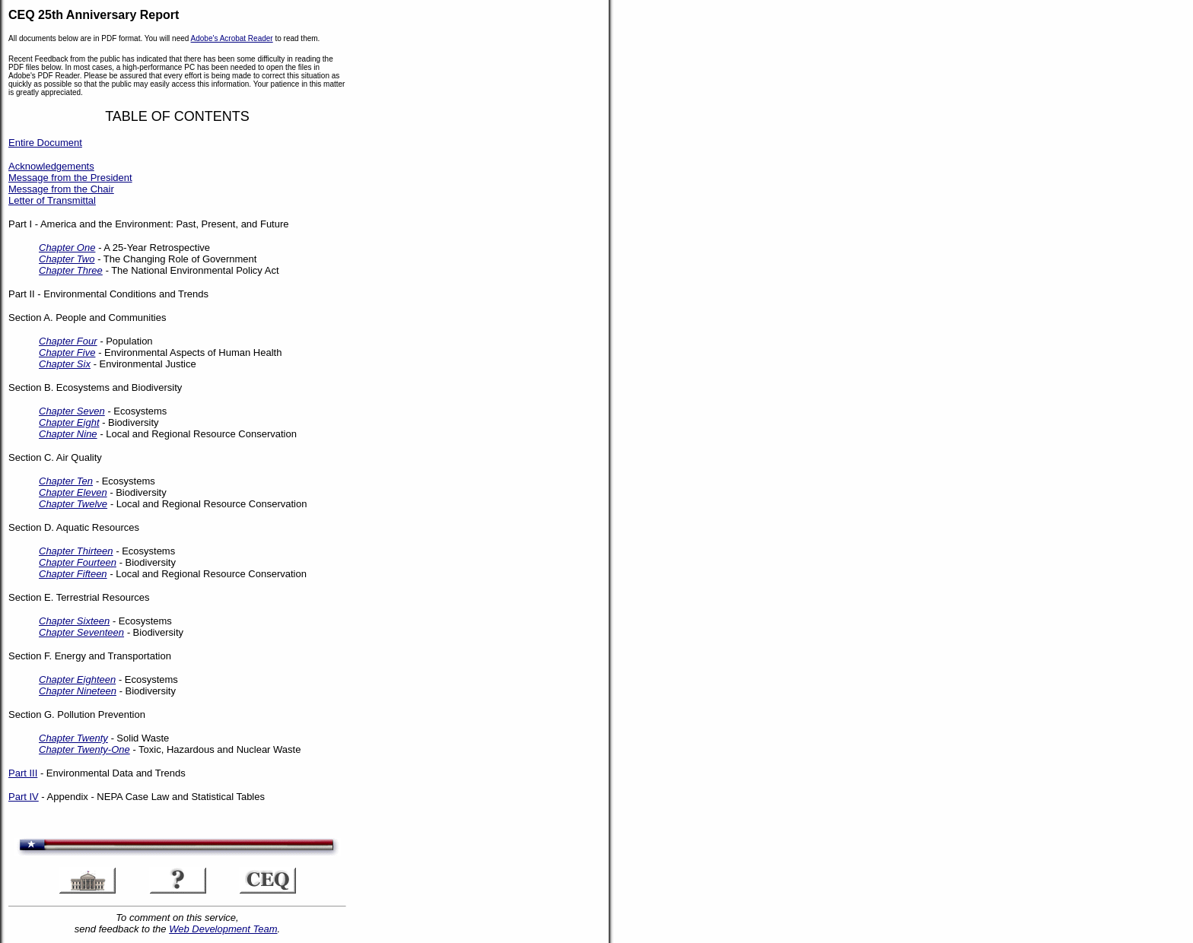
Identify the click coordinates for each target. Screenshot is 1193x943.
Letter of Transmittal (52, 200)
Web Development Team (223, 929)
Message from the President (70, 177)
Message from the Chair (61, 189)
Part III (22, 773)
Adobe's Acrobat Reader (232, 38)
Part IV (23, 796)
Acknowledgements (51, 166)
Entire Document (45, 142)
